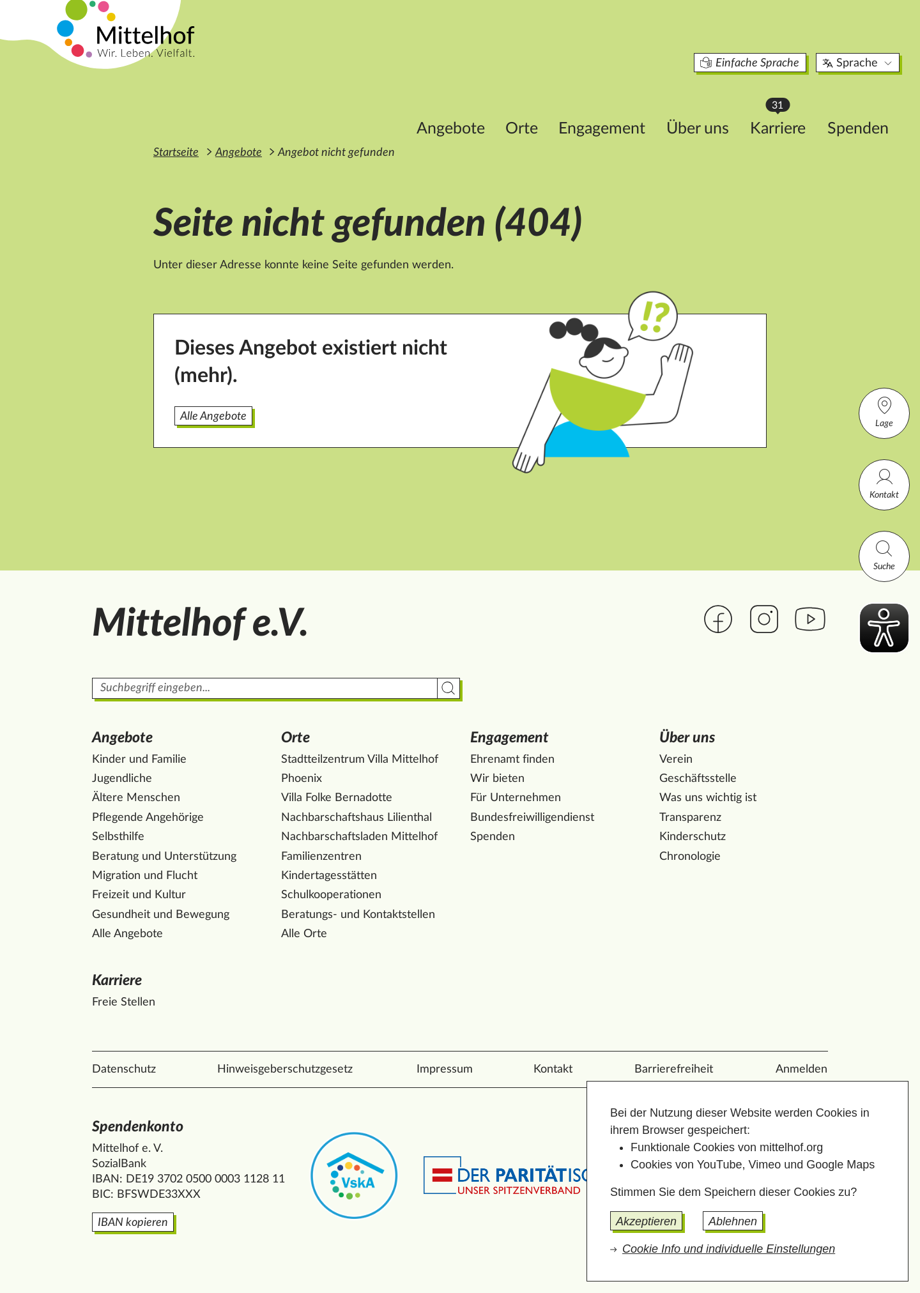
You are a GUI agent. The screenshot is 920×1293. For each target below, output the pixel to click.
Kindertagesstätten (329, 876)
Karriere (713, 102)
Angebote (380, 106)
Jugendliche (122, 778)
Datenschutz (124, 1069)
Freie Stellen (123, 1002)
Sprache (787, 41)
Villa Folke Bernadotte (336, 798)
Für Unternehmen (515, 798)
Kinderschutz (692, 837)
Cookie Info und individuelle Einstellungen (728, 1249)
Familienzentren (321, 856)
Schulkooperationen (331, 895)
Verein (676, 759)
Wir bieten (497, 778)
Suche (884, 555)
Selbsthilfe (118, 837)
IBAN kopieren (133, 1222)
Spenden (787, 106)
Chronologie (690, 856)
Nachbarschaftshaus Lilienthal (356, 817)
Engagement (530, 106)
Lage (884, 411)
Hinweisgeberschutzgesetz (285, 1069)
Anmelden (801, 1069)
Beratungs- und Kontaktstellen (358, 915)
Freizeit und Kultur (139, 895)
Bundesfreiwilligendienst (532, 817)
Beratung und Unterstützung (164, 856)
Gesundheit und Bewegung (160, 915)
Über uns (626, 106)
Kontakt (884, 483)
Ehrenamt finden (512, 759)
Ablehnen (733, 1221)
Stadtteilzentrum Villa (359, 759)
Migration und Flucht (144, 876)
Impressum (445, 1069)
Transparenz (690, 817)
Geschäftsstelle (698, 778)
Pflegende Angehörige (148, 817)
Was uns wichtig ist (707, 798)
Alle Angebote (213, 416)
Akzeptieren (646, 1221)
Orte (450, 106)
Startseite (176, 152)
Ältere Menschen (136, 798)
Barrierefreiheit (673, 1069)
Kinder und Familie (139, 759)
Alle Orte (304, 934)
